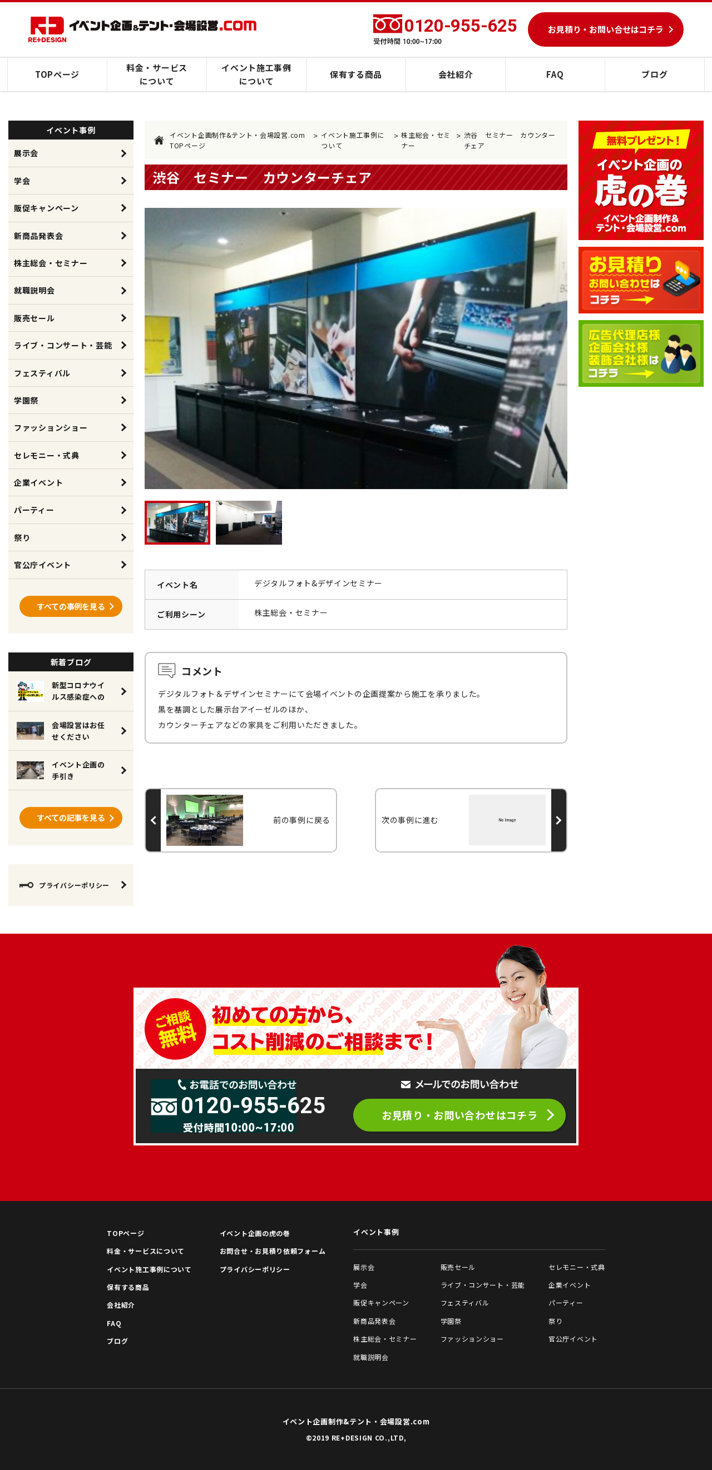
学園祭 (26, 400)
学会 (22, 180)
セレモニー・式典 (47, 455)
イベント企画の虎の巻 (255, 1233)
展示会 (26, 152)
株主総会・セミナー (426, 140)
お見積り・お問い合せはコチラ (606, 29)
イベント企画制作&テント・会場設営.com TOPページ (229, 140)
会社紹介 (455, 74)
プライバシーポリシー (64, 885)
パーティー (34, 509)
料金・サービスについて (156, 74)
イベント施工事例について (256, 74)
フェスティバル (42, 372)
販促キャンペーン (46, 207)
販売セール (34, 317)
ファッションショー (50, 427)
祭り (22, 537)
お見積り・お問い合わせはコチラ (460, 1115)
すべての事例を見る (71, 606)
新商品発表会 (38, 235)
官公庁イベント (42, 564)
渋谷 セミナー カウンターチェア (510, 140)
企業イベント (38, 482)
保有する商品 (356, 74)
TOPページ (57, 74)
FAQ (554, 74)
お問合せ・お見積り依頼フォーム (273, 1250)
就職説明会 (34, 290)
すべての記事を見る (71, 817)
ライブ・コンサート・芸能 (63, 345)
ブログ (654, 74)
